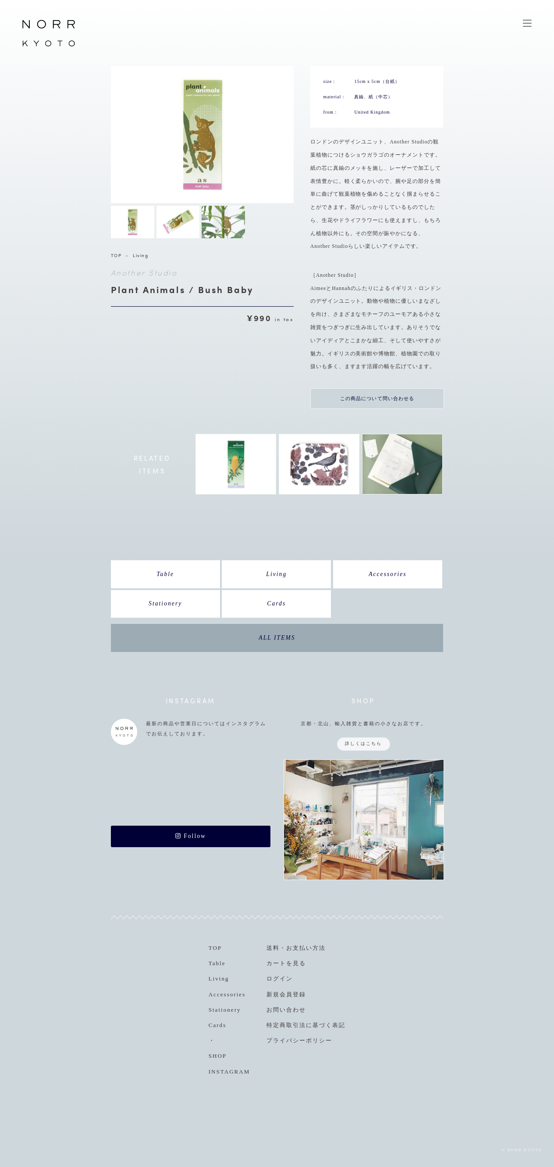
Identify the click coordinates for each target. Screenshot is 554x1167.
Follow (190, 836)
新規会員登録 (286, 994)
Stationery (165, 603)
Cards (276, 603)
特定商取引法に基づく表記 (305, 1025)
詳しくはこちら (363, 743)
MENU (527, 23)
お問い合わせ (286, 1009)
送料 (273, 948)
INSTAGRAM (229, 1071)
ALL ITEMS (277, 637)
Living (140, 255)
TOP (116, 255)
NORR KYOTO (48, 46)
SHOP (218, 1055)
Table (165, 574)
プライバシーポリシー (299, 1040)
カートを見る (286, 963)
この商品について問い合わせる (377, 398)
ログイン (279, 978)
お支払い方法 (306, 948)
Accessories (388, 574)
